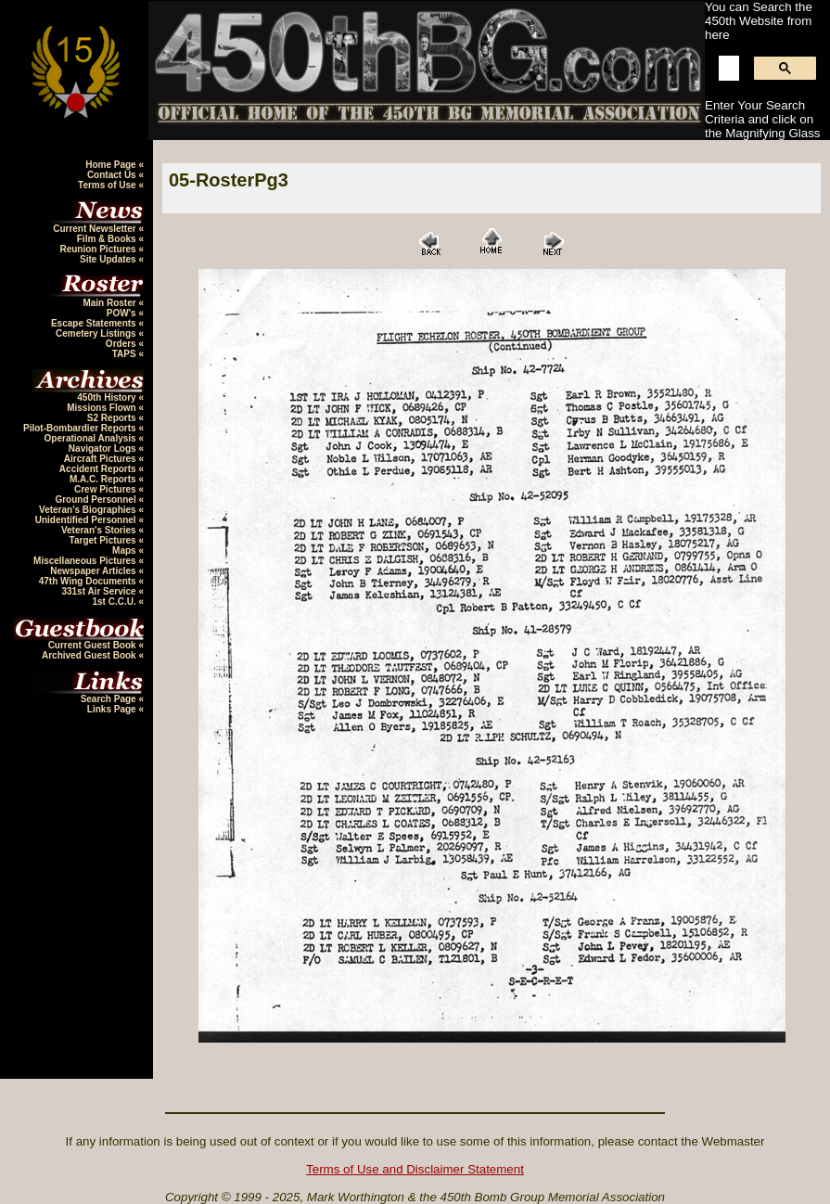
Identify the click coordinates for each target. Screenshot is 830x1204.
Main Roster (110, 303)
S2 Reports (113, 418)
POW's (123, 313)
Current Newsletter (95, 229)
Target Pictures (104, 540)
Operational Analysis (92, 438)
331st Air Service (99, 591)
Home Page (111, 165)
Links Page (113, 709)
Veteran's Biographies (88, 510)
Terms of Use (108, 185)
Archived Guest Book (90, 655)
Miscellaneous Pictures (85, 561)
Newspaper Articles (94, 571)
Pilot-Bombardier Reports (80, 428)
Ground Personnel (96, 499)
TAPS (125, 354)
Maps (125, 550)
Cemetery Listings (97, 333)
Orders (122, 344)
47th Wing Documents (89, 581)
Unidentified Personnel (87, 520)
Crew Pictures (106, 489)
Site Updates (109, 259)
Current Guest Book (93, 645)
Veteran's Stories (100, 530)
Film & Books (108, 239)
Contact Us (113, 175)
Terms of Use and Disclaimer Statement (415, 1169)
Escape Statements (95, 323)
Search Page (110, 699)
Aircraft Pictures (101, 459)
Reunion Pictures (98, 249)
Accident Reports (99, 469)
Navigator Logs (104, 448)
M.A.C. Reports (104, 479)
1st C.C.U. (115, 601)
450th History (107, 397)
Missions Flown (102, 408)
